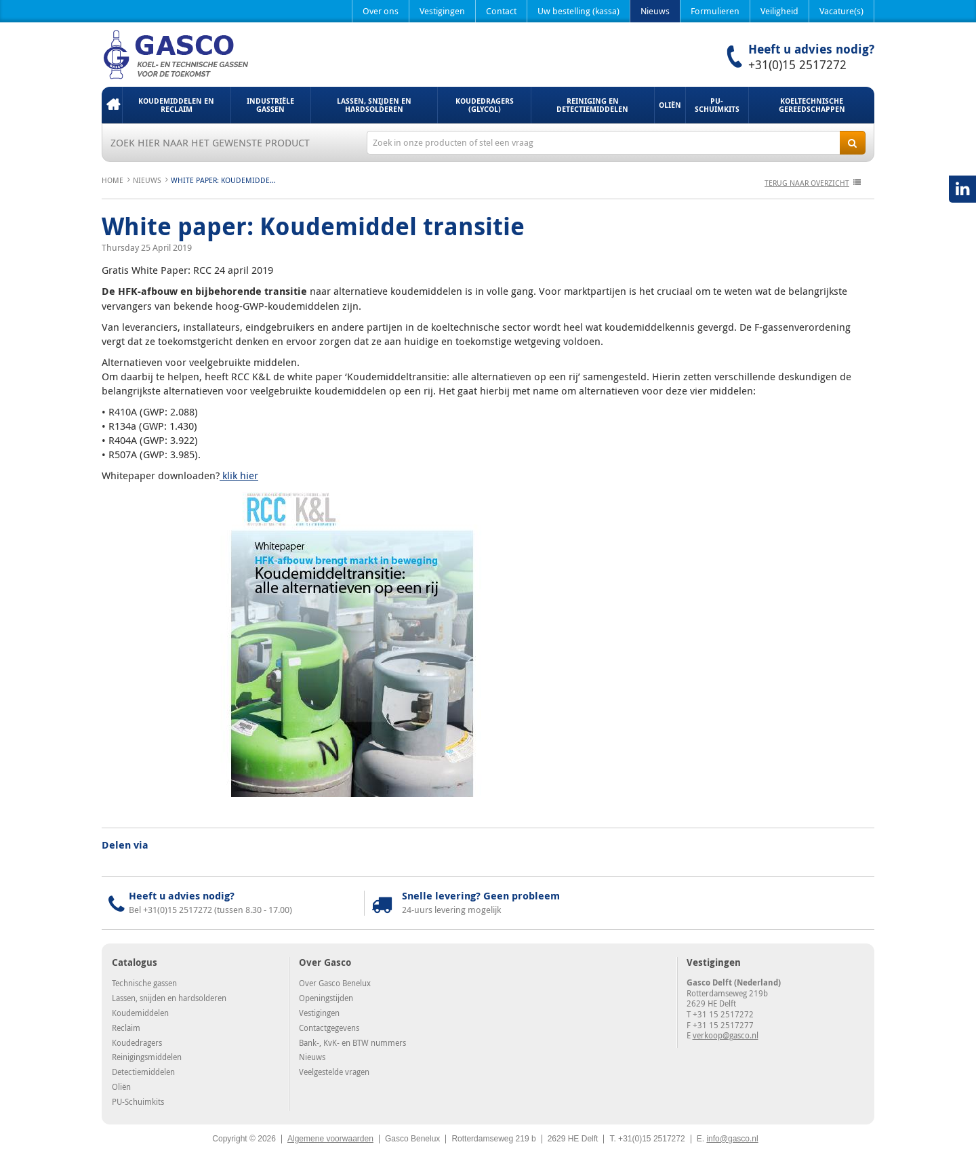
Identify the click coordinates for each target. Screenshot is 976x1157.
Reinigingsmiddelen (147, 1056)
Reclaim (126, 1027)
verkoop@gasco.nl (725, 1035)
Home (112, 105)
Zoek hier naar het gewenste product (210, 142)
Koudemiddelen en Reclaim (176, 105)
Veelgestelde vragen (334, 1071)
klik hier (239, 475)
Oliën (670, 105)
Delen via (125, 845)
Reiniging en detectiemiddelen (592, 105)
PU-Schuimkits (717, 105)
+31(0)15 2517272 (797, 64)
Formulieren (715, 11)
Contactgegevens (329, 1027)
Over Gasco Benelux (335, 982)
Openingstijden (326, 997)
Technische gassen (144, 982)
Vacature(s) (841, 11)
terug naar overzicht (807, 183)
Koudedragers (137, 1042)
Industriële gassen (270, 105)
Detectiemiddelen (143, 1071)
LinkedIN (962, 189)
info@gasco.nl (732, 1138)
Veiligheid (779, 11)
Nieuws (655, 11)
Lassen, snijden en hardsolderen (374, 105)
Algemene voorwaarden (330, 1138)
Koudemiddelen (140, 1012)
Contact (501, 11)
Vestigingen (442, 11)
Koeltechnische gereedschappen (812, 105)
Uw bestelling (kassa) (578, 11)
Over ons (381, 11)
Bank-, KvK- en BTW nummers (352, 1042)
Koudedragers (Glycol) (484, 105)
